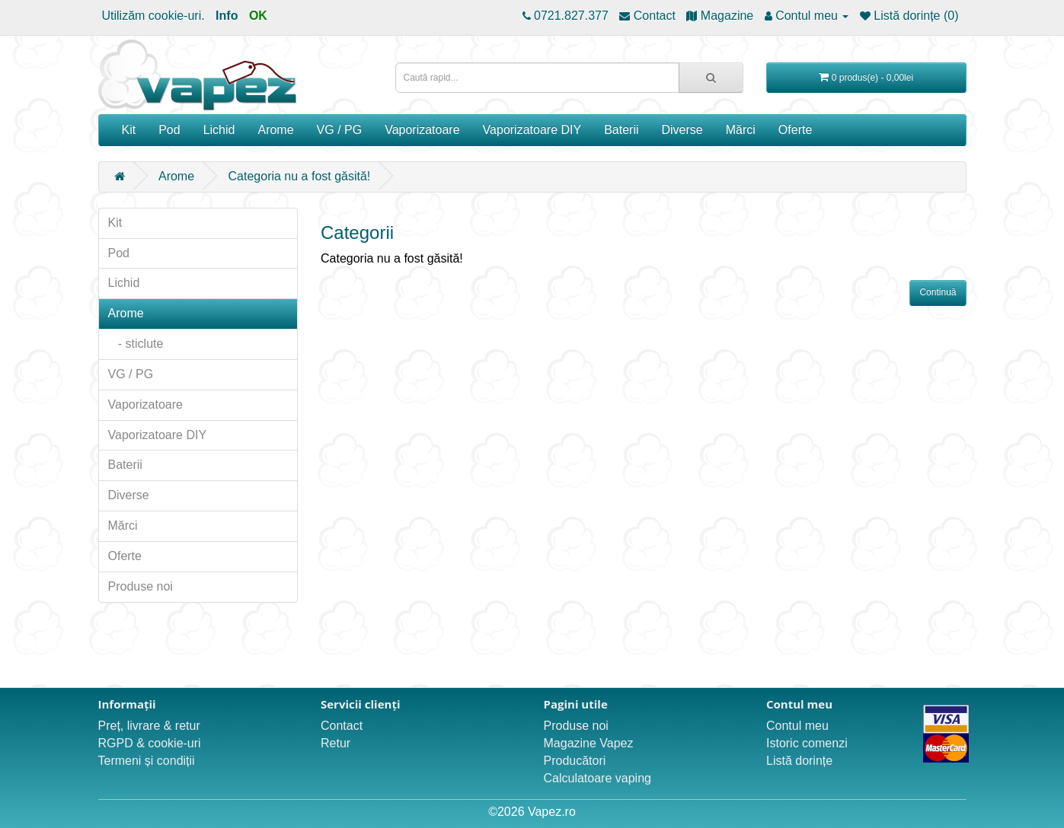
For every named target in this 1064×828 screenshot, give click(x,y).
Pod (169, 129)
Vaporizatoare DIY (532, 129)
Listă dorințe (799, 760)
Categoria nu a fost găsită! (299, 176)
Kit (129, 129)
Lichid (219, 129)
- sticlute (136, 343)
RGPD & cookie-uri (149, 743)
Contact (342, 725)
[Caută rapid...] (711, 77)
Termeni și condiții (146, 760)
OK (258, 15)
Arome (275, 129)
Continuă (937, 292)
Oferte (795, 129)
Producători (575, 760)
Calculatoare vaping (597, 778)
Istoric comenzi (807, 743)
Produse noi (140, 586)
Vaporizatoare (422, 129)
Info (227, 15)
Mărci (741, 129)
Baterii (621, 129)
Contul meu (797, 725)
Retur (335, 743)
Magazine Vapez (589, 743)
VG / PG (340, 129)
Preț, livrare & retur (149, 725)
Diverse (682, 129)
